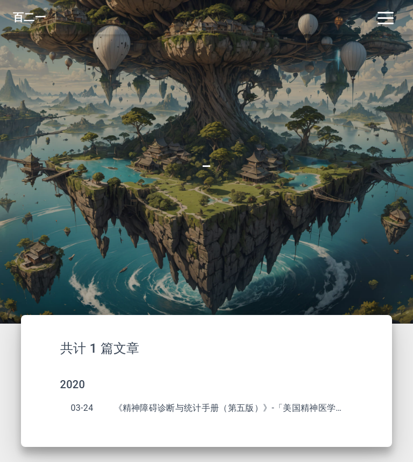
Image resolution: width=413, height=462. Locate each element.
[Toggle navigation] (385, 17)
